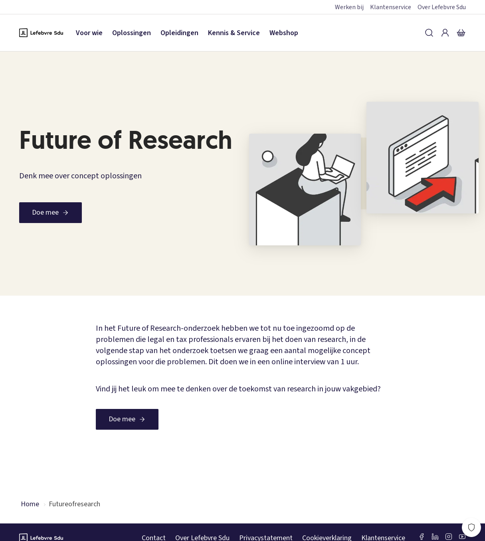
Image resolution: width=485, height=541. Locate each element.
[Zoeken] (429, 33)
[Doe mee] (50, 212)
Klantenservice (390, 7)
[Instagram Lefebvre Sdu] (448, 536)
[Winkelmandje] (461, 33)
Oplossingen (131, 33)
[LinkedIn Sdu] (435, 536)
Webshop (283, 33)
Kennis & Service (234, 33)
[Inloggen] (445, 33)
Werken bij (349, 7)
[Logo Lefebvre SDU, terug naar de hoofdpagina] (41, 32)
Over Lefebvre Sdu (442, 7)
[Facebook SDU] (421, 536)
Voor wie (89, 33)
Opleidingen (179, 33)
